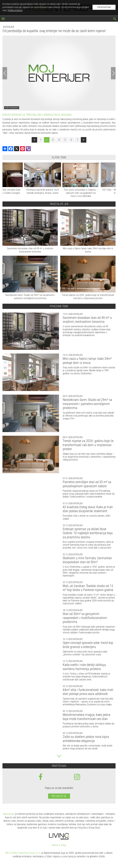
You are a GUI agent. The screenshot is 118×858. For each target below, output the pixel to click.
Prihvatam (104, 7)
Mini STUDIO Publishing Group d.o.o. (23, 852)
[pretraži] (115, 19)
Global (55, 845)
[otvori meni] (3, 19)
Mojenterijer (9, 813)
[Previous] (4, 73)
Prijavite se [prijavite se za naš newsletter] (59, 796)
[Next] (113, 73)
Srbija (63, 845)
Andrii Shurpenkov (11, 108)
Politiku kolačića (15, 10)
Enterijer (8, 27)
